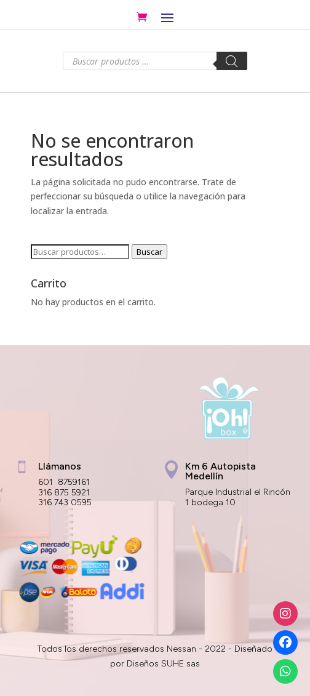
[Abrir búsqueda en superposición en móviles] (155, 61)
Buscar (149, 251)
